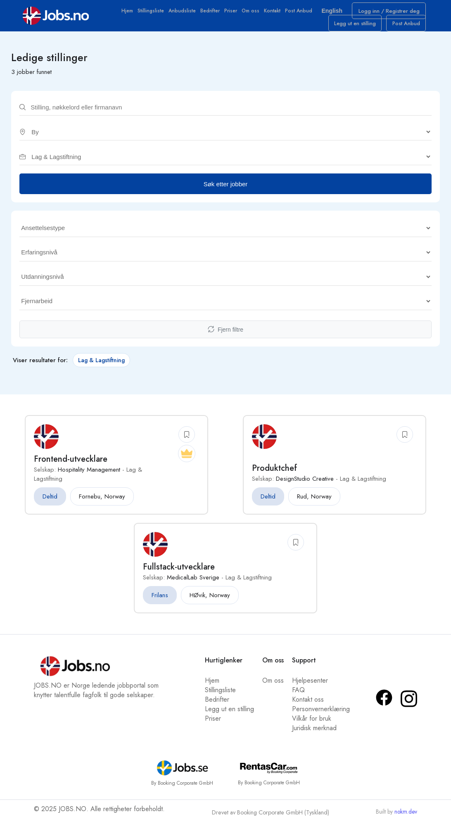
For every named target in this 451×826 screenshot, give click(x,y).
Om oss (252, 13)
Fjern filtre (225, 335)
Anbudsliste (184, 13)
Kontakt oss (308, 705)
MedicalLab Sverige (193, 583)
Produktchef (274, 474)
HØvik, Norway (210, 600)
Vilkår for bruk (311, 724)
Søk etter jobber (226, 189)
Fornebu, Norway (102, 502)
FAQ (298, 695)
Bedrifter (212, 13)
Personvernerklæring (321, 714)
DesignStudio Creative (305, 484)
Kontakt (274, 13)
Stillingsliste (153, 13)
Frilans (160, 600)
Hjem (129, 13)
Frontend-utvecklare (70, 465)
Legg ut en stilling (364, 28)
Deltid (50, 502)
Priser (232, 13)
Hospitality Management (89, 475)
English (336, 12)
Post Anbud (300, 13)
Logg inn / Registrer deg (392, 13)
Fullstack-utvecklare (179, 573)
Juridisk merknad (314, 733)
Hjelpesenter (310, 686)
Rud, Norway (314, 502)
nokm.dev (405, 817)
